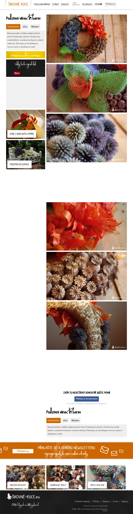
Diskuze (65, 4)
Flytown (105, 510)
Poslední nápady (42, 4)
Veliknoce (87, 4)
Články (55, 4)
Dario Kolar (96, 509)
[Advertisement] (25, 93)
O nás (115, 502)
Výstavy (98, 4)
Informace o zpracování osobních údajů (95, 506)
